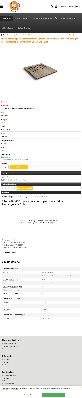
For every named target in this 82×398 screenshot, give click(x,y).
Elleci (3, 122)
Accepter (53, 395)
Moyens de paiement (10, 349)
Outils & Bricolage (24, 28)
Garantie (6, 378)
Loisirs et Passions (8, 28)
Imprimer (7, 177)
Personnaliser (28, 395)
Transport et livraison (11, 346)
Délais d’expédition (10, 343)
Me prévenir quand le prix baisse (15, 180)
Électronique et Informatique (65, 18)
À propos (7, 359)
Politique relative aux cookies (10, 389)
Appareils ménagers (22, 18)
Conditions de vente (10, 375)
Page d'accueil (6, 18)
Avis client (7, 365)
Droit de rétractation (11, 381)
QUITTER (80, 388)
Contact (6, 362)
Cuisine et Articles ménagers (42, 18)
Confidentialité (9, 383)
